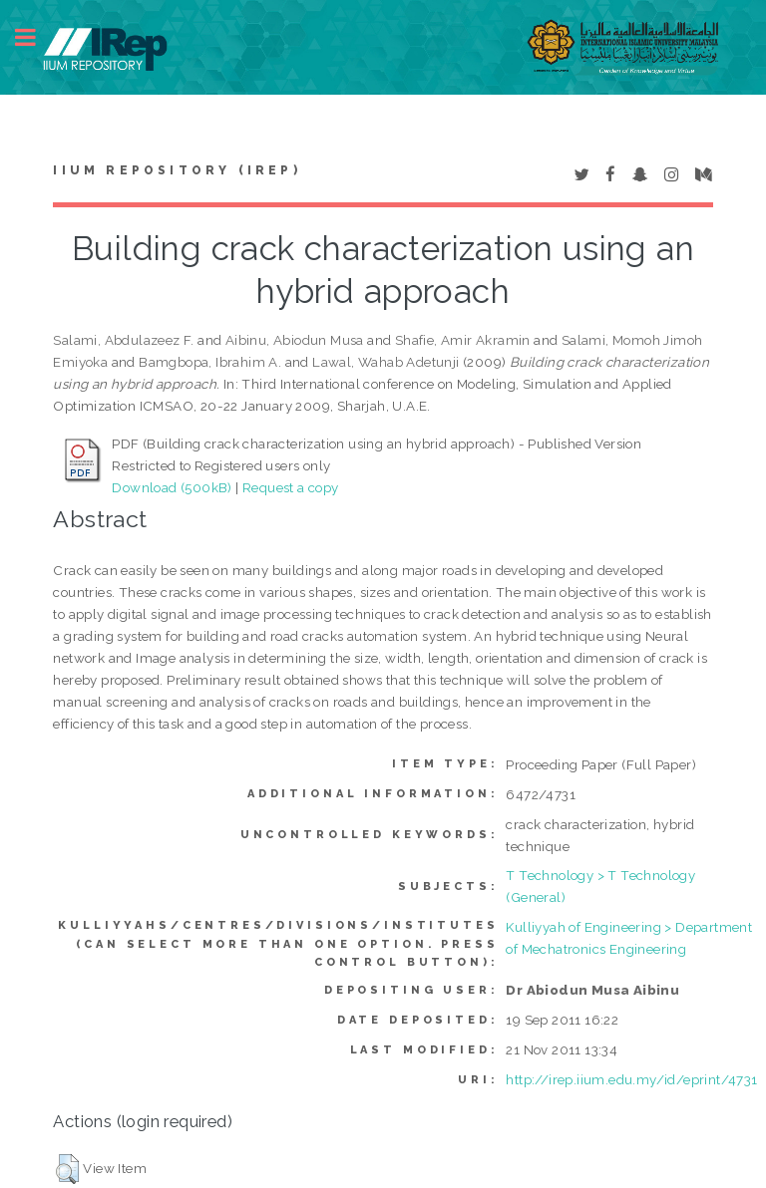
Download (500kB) (171, 487)
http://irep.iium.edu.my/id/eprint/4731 (631, 1079)
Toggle (36, 37)
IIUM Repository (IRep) (176, 170)
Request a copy (290, 487)
